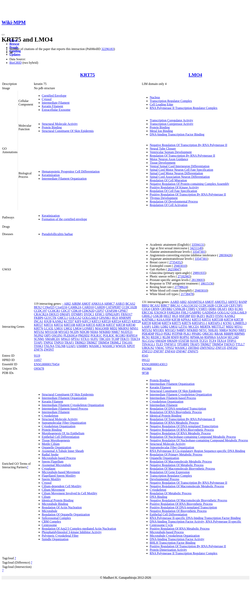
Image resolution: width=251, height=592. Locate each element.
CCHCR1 (54, 310)
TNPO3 (59, 342)
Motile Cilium (51, 444)
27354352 (175, 262)
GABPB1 (195, 312)
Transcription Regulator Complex (171, 101)
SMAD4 (160, 340)
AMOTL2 (220, 302)
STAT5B (183, 340)
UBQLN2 (148, 347)
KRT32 (58, 324)
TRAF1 (69, 342)
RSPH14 (131, 335)
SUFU (94, 339)
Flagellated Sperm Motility (59, 475)
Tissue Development (162, 162)
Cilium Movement (53, 489)
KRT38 (120, 324)
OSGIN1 (57, 335)
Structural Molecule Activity (60, 123)
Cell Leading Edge (161, 104)
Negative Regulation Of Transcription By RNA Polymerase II (188, 145)
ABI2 (67, 303)
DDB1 (212, 309)
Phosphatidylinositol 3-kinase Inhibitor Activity (72, 532)
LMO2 (68, 328)
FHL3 (184, 312)
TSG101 (127, 342)
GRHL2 (147, 316)
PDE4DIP (148, 333)
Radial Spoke (50, 454)
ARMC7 (109, 303)
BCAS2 (130, 303)
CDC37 (66, 310)
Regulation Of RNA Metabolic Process (174, 422)
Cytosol (47, 99)
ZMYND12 (207, 347)
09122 (146, 360)
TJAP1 (38, 342)
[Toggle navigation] (3, 34)
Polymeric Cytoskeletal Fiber (60, 535)
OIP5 (47, 335)
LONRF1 (88, 328)
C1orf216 (61, 307)
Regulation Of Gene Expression (170, 472)
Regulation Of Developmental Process (174, 201)
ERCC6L (147, 312)
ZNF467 (181, 351)
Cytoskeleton (50, 415)
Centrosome (49, 525)
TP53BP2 (183, 344)
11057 (38, 360)
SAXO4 (221, 337)
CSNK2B (179, 309)
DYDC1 (89, 314)
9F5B (145, 373)
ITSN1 (219, 316)
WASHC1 (95, 346)
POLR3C (109, 335)
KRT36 (100, 324)
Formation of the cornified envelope (64, 219)
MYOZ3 (63, 332)
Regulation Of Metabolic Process (170, 493)
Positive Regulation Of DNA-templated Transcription (183, 507)
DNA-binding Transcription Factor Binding (177, 134)
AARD (174, 302)
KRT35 (90, 324)
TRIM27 (91, 342)
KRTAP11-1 (199, 323)
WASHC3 (108, 346)
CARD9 (100, 307)
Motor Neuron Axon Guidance (169, 159)
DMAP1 (65, 314)
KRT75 (87, 74)
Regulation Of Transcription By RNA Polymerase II (182, 155)
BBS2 (145, 305)
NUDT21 (127, 332)
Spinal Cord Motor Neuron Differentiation (176, 173)
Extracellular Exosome (56, 109)
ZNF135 (221, 347)
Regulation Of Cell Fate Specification (173, 191)
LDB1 (156, 326)
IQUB (48, 321)
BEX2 (38, 307)
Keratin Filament (52, 106)
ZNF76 (38, 349)
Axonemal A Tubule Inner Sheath (63, 451)
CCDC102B (129, 307)
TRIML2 (115, 342)
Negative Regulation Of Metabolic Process (177, 465)
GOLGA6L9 (90, 317)
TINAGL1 (148, 344)
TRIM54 (103, 342)
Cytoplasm (48, 468)
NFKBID (105, 332)
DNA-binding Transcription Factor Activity (177, 539)
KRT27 (38, 324)
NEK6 (94, 332)
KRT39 (146, 323)
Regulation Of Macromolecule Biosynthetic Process (182, 468)
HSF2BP (184, 316)
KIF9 (78, 321)
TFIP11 (231, 340)
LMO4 (195, 74)
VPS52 (169, 347)
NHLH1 (213, 330)
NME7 (115, 332)
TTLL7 (240, 344)
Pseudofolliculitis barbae (57, 234)
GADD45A (209, 312)
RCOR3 (120, 335)
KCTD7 (69, 321)
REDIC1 (156, 337)
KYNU (227, 323)
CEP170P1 (236, 305)
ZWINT (49, 349)
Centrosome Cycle (161, 525)
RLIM (166, 337)
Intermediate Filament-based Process (65, 408)
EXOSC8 (160, 312)
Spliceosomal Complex (56, 518)
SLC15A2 (148, 340)
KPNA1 (186, 319)
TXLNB (60, 346)
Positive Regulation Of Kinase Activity (174, 187)
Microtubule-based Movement (61, 472)
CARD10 (88, 307)
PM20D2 (84, 335)
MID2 (113, 328)
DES (231, 309)
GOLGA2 (75, 317)
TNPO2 (48, 342)
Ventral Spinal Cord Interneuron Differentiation (179, 166)
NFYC (203, 330)
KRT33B (69, 324)
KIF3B (176, 319)
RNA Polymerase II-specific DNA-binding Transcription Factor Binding (195, 518)
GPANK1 (105, 317)
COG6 (146, 309)
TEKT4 (135, 339)
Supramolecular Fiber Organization (64, 422)
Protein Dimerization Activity (168, 549)
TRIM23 (80, 342)
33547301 (199, 251)
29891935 (199, 273)
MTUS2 (39, 332)
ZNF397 (158, 351)
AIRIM (76, 303)
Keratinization (51, 175)
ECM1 (239, 309)
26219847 (173, 269)
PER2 (167, 333)
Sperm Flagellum (53, 461)
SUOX (194, 340)
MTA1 (238, 326)
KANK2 (57, 321)
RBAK (218, 333)
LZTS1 (182, 326)
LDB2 (164, 326)
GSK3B (158, 316)
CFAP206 (111, 310)
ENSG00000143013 (154, 364)
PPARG (197, 333)
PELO (159, 333)
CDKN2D (88, 310)
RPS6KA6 (197, 337)
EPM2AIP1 (112, 314)
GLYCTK (50, 317)
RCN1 (146, 337)
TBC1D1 (105, 339)
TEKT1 (125, 339)
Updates (14, 54)
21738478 (187, 294)
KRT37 (110, 324)
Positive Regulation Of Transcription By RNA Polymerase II (188, 194)
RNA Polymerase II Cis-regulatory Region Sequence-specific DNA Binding (197, 451)
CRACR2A (41, 314)
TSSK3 (38, 346)
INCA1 (38, 321)
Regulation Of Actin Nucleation (62, 507)
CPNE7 (123, 310)
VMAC (159, 347)
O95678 (39, 368)
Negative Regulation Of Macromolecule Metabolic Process (187, 486)
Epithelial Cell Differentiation (60, 436)
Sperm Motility (51, 479)
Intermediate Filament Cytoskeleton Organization (73, 405)
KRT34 (80, 324)
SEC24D (233, 337)
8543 (145, 355)
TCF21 (203, 340)
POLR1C (96, 335)
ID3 (193, 316)
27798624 (181, 287)
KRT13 (96, 321)
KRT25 (126, 321)
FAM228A (173, 312)
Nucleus (155, 97)
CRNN (155, 309)
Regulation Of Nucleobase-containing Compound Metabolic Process (193, 436)
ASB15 (120, 303)
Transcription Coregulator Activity (171, 120)
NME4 (223, 330)
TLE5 (159, 344)
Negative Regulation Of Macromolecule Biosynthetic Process (188, 500)
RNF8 (175, 337)
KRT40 (130, 324)
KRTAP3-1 (215, 323)
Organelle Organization (56, 447)
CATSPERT (113, 307)
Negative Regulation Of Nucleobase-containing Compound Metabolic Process (199, 440)
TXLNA (49, 346)
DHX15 (54, 314)
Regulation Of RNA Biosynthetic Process (176, 412)
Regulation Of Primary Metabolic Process (176, 454)
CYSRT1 (202, 309)
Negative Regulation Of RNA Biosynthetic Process (182, 429)
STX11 (85, 339)
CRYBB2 (166, 309)
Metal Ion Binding (161, 131)
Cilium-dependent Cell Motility (62, 486)
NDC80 (84, 332)
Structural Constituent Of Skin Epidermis (68, 131)
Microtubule (49, 511)
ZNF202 (232, 347)
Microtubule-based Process (59, 458)
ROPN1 (184, 337)
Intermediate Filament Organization (64, 178)
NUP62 (38, 335)
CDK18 (76, 310)
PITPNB (177, 333)
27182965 (184, 276)
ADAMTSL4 (195, 302)
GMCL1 (62, 317)
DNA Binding (158, 496)
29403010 (180, 265)
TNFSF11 (170, 344)
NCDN (74, 332)
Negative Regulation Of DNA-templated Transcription (184, 426)
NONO (232, 330)
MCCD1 (193, 326)
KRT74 (166, 323)
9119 (37, 355)
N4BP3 (181, 330)
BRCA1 (175, 305)
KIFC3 (86, 321)
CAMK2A (74, 307)
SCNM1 (39, 339)
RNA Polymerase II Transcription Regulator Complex (183, 108)
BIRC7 (165, 305)
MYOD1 (158, 330)
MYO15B (51, 332)
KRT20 (106, 321)
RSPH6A (210, 337)
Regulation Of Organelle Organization (66, 514)
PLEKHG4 (70, 335)
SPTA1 (75, 339)
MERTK (205, 326)
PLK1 (187, 333)
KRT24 (116, 321)
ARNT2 (233, 302)
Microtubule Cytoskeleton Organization (175, 535)
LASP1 (146, 326)
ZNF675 (192, 351)
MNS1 (134, 328)
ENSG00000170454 (46, 364)
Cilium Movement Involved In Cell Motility (69, 493)
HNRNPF (125, 317)
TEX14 (221, 340)
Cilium (46, 496)
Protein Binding (52, 127)
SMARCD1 (52, 339)
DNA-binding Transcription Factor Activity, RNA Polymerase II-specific (195, 521)
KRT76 (38, 328)
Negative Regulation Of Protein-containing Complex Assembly (189, 184)
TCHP (115, 339)
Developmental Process (164, 479)
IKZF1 (200, 316)
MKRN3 (123, 328)
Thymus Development (164, 198)
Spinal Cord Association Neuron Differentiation (180, 176)
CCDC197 (40, 310)
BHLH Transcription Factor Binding (172, 542)
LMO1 (58, 328)
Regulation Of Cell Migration (168, 180)
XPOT (131, 346)
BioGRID (15, 62)
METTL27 (218, 326)
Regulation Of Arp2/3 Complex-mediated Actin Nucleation (79, 528)
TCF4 (212, 340)
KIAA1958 (164, 319)
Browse (14, 43)
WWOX (120, 346)
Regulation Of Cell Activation (168, 205)
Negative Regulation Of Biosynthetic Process (178, 511)
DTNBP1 (77, 314)
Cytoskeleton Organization (58, 426)
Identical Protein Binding (58, 500)
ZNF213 (147, 351)
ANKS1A (97, 303)
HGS (115, 317)
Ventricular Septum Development (171, 152)
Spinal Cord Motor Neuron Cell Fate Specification (181, 169)
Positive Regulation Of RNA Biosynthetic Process (181, 504)
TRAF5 (195, 344)
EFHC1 (100, 314)
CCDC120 (221, 305)
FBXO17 (126, 314)
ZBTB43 (193, 347)
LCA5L (49, 328)
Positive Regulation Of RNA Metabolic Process (179, 528)
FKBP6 (38, 317)
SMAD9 (172, 340)
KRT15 (196, 319)
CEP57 (99, 310)
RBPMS (239, 333)
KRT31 (48, 324)
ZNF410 (170, 351)
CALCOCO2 (189, 305)
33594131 (198, 244)
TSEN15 (229, 344)
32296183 (107, 49)
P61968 (146, 368)
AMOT (86, 303)
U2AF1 (71, 346)
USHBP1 (82, 346)
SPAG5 (65, 339)
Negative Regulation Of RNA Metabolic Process (180, 433)
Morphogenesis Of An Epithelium (63, 433)
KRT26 (136, 321)
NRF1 (242, 330)
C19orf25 (49, 307)
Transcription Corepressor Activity (171, 123)
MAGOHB (102, 328)
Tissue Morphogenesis (56, 440)
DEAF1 (222, 309)
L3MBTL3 (239, 323)
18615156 (207, 283)
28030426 (225, 255)
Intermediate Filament (56, 102)
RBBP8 (229, 333)
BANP (243, 302)
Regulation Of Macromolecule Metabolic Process (181, 461)
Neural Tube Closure (163, 148)
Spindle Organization (55, 539)
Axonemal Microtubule (56, 465)
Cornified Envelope (54, 95)
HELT (167, 316)
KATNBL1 (149, 319)
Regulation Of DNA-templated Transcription (178, 408)
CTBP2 (190, 309)
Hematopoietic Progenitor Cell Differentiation (71, 171)
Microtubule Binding (55, 504)
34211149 (196, 248)
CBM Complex (51, 521)
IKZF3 (210, 316)
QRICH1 (208, 333)
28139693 (197, 280)
